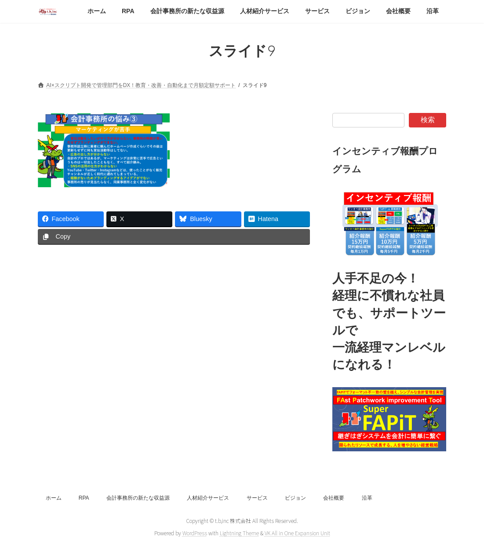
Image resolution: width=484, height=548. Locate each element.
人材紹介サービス (208, 498)
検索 (428, 119)
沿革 (367, 498)
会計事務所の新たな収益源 (138, 498)
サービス (257, 498)
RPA (84, 498)
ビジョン (295, 498)
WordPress (194, 533)
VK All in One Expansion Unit (297, 533)
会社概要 (333, 498)
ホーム (54, 498)
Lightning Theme (239, 533)
